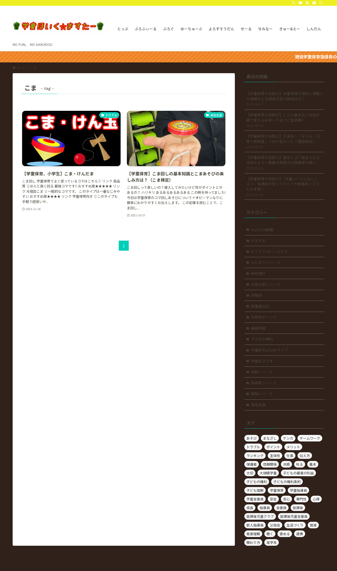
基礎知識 (258, 328)
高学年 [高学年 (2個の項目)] (271, 542)
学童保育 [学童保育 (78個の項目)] (277, 490)
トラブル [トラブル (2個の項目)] (253, 446)
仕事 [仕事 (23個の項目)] (289, 455)
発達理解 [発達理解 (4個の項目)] (253, 533)
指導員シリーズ (263, 382)
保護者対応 (260, 306)
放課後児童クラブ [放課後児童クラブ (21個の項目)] (260, 516)
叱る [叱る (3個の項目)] (299, 464)
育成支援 (258, 404)
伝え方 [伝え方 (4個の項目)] (305, 455)
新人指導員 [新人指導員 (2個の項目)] (255, 525)
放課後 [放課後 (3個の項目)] (298, 507)
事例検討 (258, 273)
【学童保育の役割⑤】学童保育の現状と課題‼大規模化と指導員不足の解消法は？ (284, 99)
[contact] (314, 3)
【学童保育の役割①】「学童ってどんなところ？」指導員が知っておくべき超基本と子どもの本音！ (284, 186)
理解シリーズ (262, 393)
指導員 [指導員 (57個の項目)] (265, 507)
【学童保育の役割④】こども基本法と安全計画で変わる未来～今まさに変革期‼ (284, 120)
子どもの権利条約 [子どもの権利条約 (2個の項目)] (287, 481)
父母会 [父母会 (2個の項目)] (275, 525)
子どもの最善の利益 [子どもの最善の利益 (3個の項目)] (298, 472)
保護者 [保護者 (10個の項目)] (251, 464)
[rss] (307, 3)
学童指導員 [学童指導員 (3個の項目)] (298, 490)
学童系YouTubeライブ (269, 349)
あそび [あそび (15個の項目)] (251, 438)
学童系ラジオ (262, 361)
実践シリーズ (262, 371)
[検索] (321, 3)
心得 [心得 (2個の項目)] (316, 499)
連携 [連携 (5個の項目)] (299, 533)
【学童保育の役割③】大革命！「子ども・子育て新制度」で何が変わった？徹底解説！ (284, 141)
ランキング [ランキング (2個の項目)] (255, 455)
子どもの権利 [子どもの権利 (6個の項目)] (256, 481)
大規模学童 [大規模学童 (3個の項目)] (268, 472)
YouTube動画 (262, 229)
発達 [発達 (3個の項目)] (313, 525)
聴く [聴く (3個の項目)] (269, 533)
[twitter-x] (293, 3)
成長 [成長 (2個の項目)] (249, 507)
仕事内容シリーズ (265, 284)
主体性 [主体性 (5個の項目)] (275, 455)
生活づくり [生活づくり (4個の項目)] (295, 525)
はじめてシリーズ (265, 262)
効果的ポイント (264, 317)
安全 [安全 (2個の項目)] (273, 499)
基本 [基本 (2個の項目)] (312, 464)
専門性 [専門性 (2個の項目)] (301, 499)
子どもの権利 (262, 338)
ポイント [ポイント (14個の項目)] (273, 446)
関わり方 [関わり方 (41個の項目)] (253, 542)
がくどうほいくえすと (269, 251)
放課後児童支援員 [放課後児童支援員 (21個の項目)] (294, 516)
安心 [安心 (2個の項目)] (286, 499)
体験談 (256, 295)
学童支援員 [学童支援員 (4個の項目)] (255, 499)
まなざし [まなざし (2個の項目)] (270, 438)
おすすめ (258, 240)
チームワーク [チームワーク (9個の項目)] (310, 438)
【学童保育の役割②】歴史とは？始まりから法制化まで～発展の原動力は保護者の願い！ (284, 163)
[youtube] (300, 3)
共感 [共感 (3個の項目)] (286, 464)
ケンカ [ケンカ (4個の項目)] (288, 438)
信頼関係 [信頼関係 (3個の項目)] (270, 464)
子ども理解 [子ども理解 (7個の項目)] (255, 490)
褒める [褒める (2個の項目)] (285, 533)
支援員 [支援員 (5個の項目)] (281, 507)
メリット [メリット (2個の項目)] (293, 446)
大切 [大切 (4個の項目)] (249, 472)
